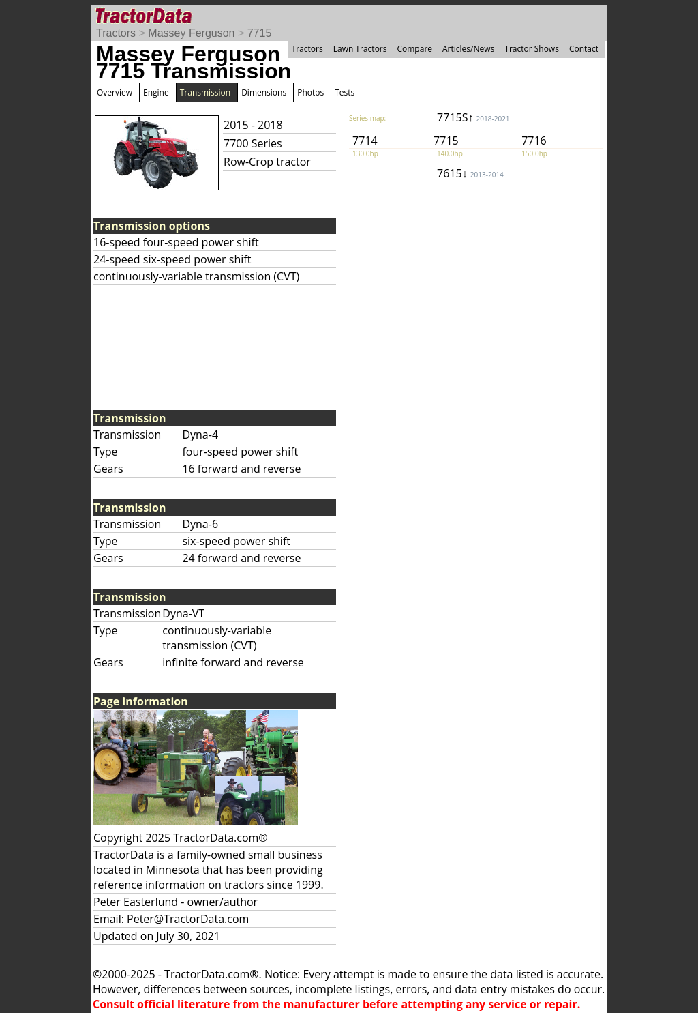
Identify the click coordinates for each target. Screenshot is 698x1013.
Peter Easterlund (135, 901)
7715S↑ (473, 117)
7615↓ (470, 173)
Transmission (205, 92)
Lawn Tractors (360, 49)
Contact (583, 49)
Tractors (116, 33)
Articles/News (468, 49)
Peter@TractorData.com (188, 918)
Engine (156, 92)
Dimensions (263, 92)
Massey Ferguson (191, 33)
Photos (310, 92)
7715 (259, 33)
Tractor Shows (531, 49)
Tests (344, 92)
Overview (114, 92)
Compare (414, 49)
